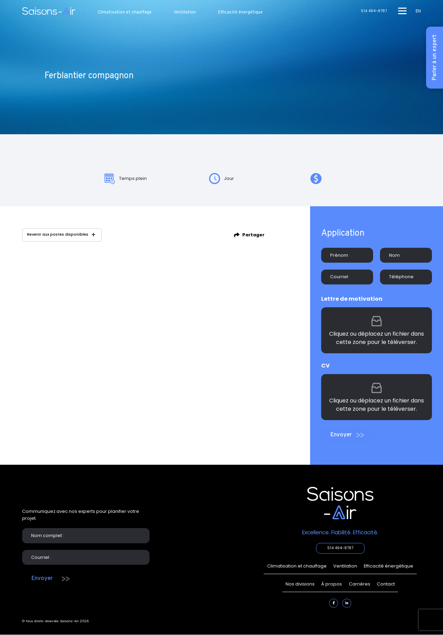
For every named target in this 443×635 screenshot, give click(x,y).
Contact (386, 584)
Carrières (359, 584)
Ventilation (185, 12)
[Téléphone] (406, 277)
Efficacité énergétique (240, 12)
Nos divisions (300, 584)
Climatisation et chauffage (125, 12)
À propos (331, 584)
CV (325, 365)
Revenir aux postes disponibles (57, 234)
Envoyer (341, 434)
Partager (253, 235)
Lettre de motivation (351, 299)
